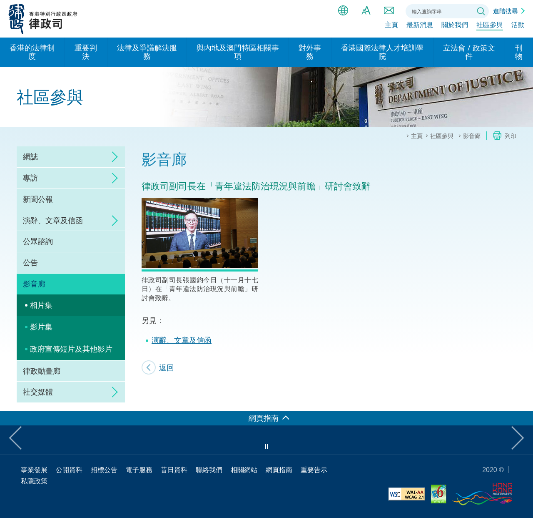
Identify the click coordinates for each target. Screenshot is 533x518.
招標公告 (104, 469)
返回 (166, 367)
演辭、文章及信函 (53, 220)
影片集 (41, 327)
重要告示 (314, 469)
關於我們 (454, 28)
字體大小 (366, 10)
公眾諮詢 (38, 241)
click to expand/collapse (112, 156)
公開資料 (69, 469)
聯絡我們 (389, 10)
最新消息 (419, 28)
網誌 (30, 156)
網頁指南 (279, 469)
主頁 (391, 28)
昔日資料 (174, 469)
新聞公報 (38, 199)
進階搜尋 (505, 11)
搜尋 (481, 11)
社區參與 (489, 28)
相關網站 (244, 469)
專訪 (30, 178)
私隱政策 (34, 480)
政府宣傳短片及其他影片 (71, 349)
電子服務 (139, 469)
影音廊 (34, 284)
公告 (30, 262)
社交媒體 (38, 392)
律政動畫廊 (41, 371)
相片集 (41, 305)
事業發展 (34, 469)
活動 (518, 28)
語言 (343, 10)
